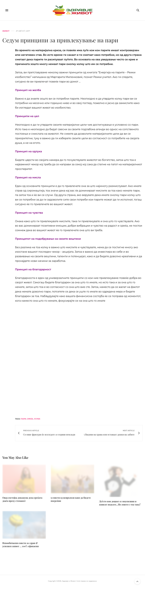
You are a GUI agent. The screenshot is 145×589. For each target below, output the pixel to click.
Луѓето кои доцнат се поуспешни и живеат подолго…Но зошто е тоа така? (120, 503)
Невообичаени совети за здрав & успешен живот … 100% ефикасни (20, 545)
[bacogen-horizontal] (79, 359)
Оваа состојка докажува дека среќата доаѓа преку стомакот (22, 499)
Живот (6, 31)
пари (23, 419)
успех (37, 419)
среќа (30, 419)
